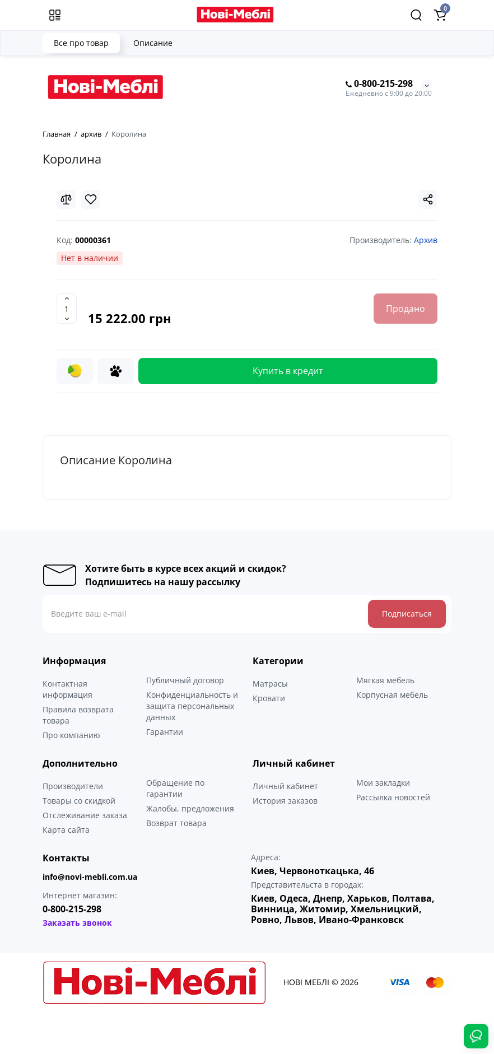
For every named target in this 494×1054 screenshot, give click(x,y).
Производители (73, 786)
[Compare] (66, 199)
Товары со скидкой (79, 800)
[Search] (416, 15)
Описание (153, 43)
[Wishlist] (90, 199)
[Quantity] (67, 308)
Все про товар (81, 43)
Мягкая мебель (385, 680)
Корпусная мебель (392, 694)
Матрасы (270, 683)
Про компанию (71, 735)
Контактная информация (67, 689)
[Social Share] (427, 199)
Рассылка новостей (393, 797)
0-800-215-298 (379, 84)
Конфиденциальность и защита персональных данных (192, 705)
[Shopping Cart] (439, 15)
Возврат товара (176, 823)
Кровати (269, 698)
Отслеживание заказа (85, 815)
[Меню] (55, 15)
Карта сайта (66, 829)
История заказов (285, 800)
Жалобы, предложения (190, 808)
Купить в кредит (288, 371)
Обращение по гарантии (175, 788)
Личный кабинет (285, 786)
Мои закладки (383, 782)
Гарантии (164, 731)
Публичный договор (185, 680)
